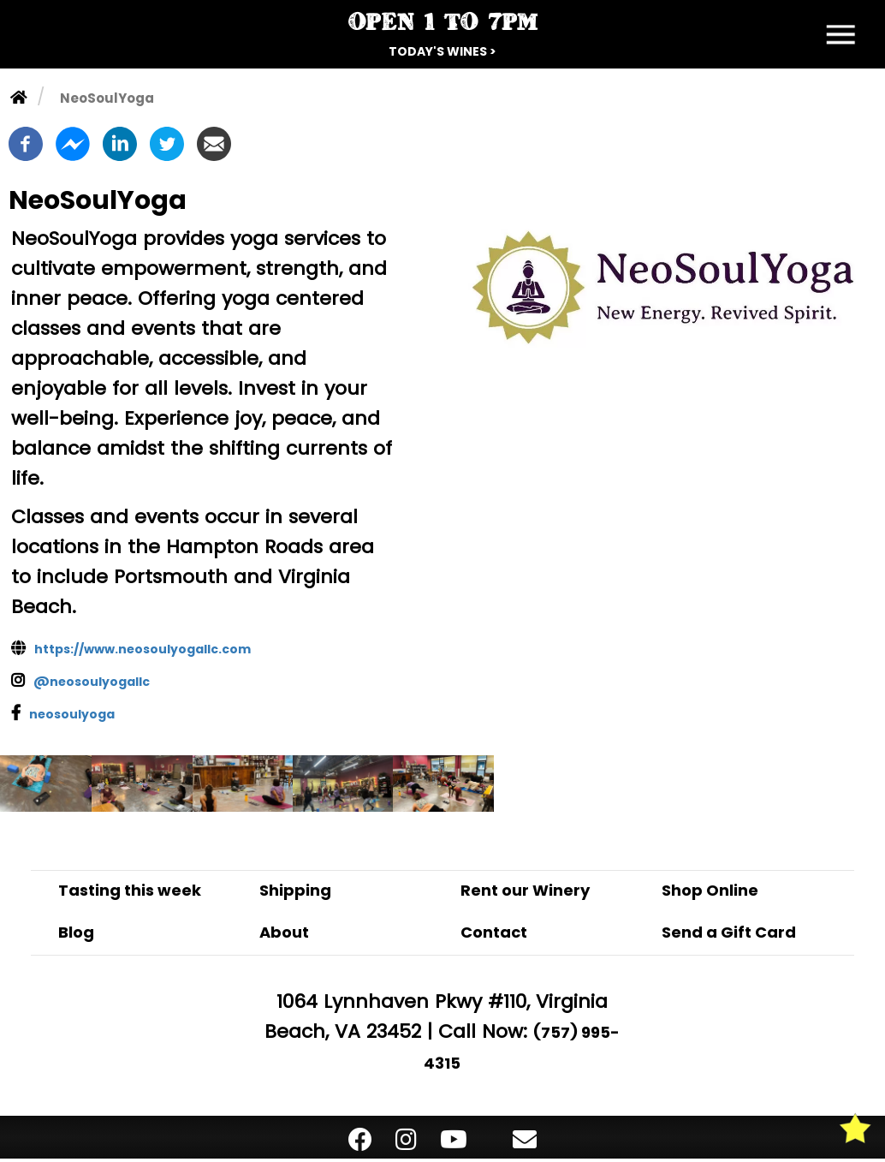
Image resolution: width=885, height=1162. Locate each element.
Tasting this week (129, 890)
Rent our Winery (525, 890)
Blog (76, 932)
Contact (493, 932)
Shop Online (710, 890)
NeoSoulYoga (107, 98)
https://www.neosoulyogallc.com (142, 649)
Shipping (295, 890)
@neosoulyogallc (91, 681)
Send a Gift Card (729, 932)
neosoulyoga (72, 714)
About (284, 932)
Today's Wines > (442, 51)
